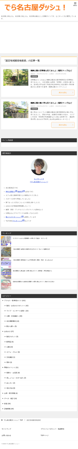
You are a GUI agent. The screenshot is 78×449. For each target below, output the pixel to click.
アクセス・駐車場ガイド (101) (15, 300)
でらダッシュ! (17, 221)
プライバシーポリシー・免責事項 (52, 429)
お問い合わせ (6, 435)
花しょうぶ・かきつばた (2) (16, 378)
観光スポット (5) (12, 336)
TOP (13, 420)
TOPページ (45, 435)
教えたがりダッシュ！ (13, 217)
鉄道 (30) (7, 403)
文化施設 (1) (10, 357)
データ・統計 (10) (10, 398)
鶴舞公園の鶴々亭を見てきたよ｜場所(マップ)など (51, 103)
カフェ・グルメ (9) (13, 352)
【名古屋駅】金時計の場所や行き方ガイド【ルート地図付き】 (31, 249)
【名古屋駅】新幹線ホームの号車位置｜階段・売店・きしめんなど (33, 260)
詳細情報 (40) (9, 409)
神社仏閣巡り (10, 191)
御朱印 (20, 191)
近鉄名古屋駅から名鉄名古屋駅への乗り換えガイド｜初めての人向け (33, 281)
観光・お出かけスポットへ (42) (17, 306)
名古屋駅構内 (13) (12, 321)
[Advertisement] (39, 37)
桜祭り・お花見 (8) (13, 373)
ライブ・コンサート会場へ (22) (17, 311)
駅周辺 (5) (10, 342)
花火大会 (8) (10, 388)
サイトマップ (6, 429)
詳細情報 (34, 76)
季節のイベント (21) (11, 367)
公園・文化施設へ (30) (14, 316)
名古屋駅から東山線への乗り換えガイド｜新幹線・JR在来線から (32, 271)
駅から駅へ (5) (11, 326)
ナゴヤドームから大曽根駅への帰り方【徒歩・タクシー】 (30, 238)
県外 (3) (9, 362)
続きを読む (66, 92)
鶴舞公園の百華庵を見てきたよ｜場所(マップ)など (51, 71)
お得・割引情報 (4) (11, 393)
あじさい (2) (10, 383)
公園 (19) (9, 347)
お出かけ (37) (9, 331)
